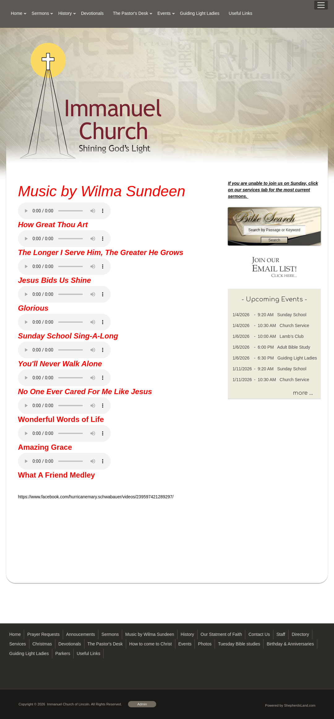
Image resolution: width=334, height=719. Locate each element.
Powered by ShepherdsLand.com (290, 705)
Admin (142, 704)
